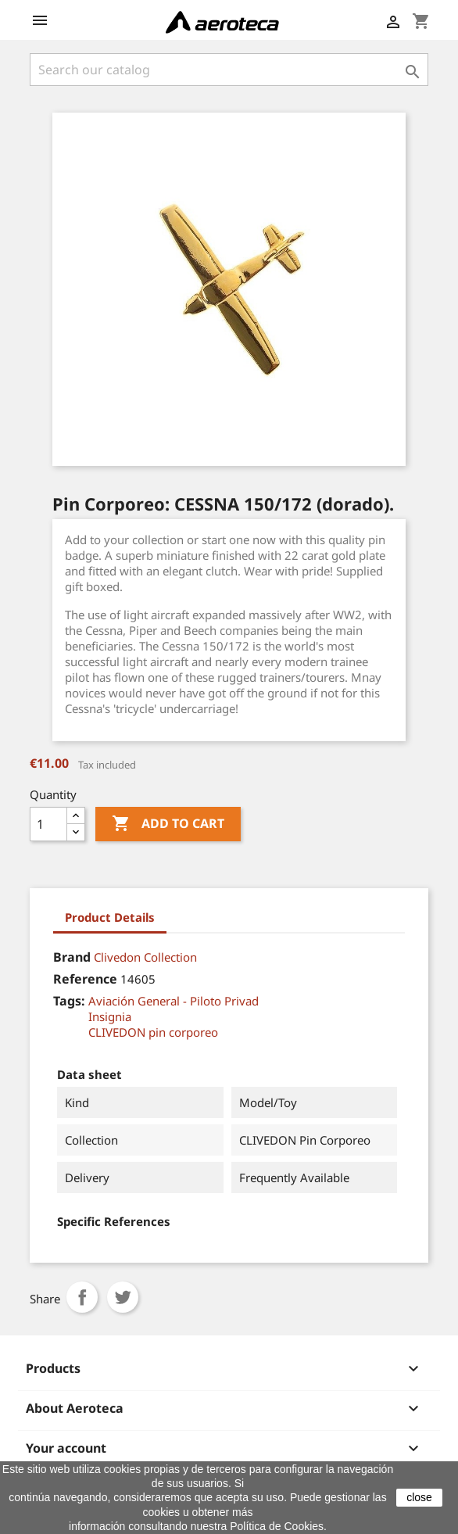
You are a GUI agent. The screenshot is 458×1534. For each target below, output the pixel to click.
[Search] (229, 69)
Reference (85, 979)
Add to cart (168, 824)
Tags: (69, 1001)
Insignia (109, 1016)
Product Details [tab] (110, 917)
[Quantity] (48, 824)
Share (82, 1297)
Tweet (122, 1297)
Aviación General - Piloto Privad (173, 1001)
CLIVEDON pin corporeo (153, 1032)
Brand (72, 957)
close (419, 1497)
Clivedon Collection (145, 957)
